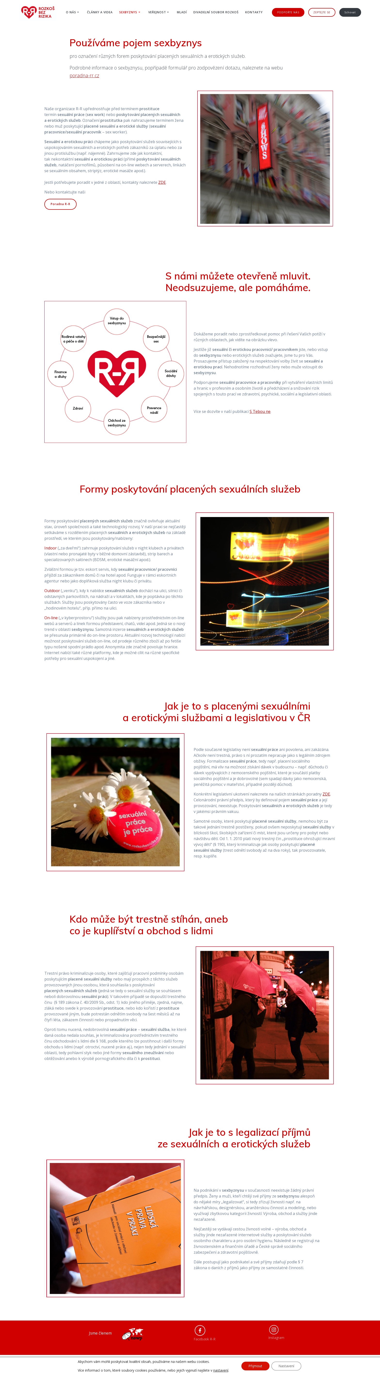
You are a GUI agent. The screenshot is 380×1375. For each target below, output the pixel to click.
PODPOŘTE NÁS (288, 12)
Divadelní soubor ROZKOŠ (216, 12)
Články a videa (100, 12)
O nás (71, 12)
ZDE (326, 794)
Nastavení (286, 1366)
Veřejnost (157, 12)
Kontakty (254, 12)
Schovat (350, 12)
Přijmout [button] (255, 1366)
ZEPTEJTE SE (321, 12)
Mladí (182, 12)
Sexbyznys (128, 12)
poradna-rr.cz (84, 75)
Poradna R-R (60, 204)
